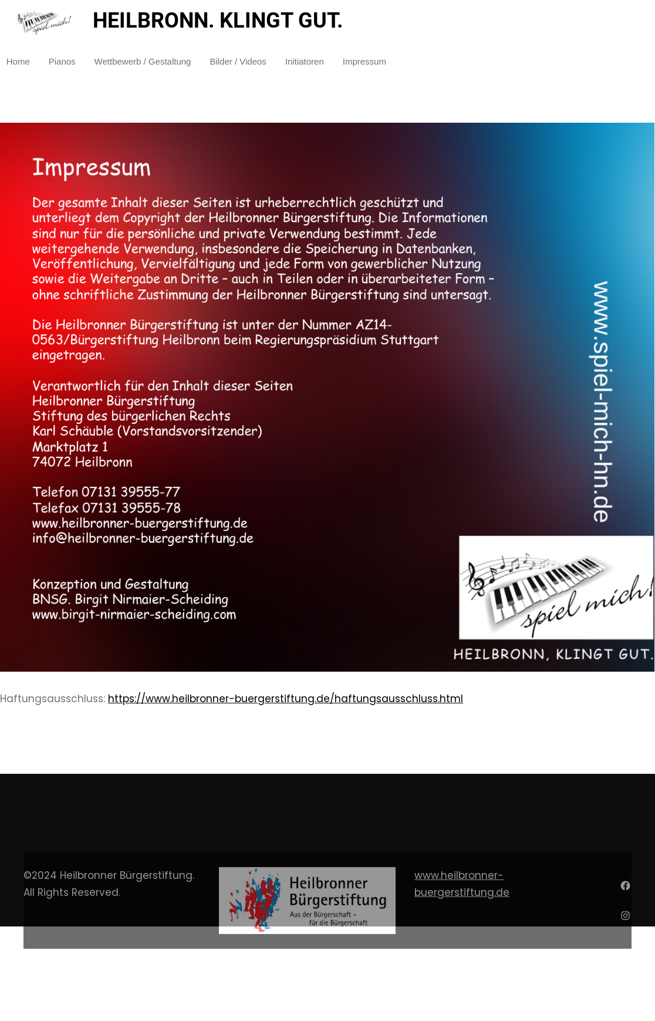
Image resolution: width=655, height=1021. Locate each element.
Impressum (364, 61)
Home (18, 61)
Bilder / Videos (238, 61)
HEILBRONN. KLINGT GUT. (218, 20)
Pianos (62, 61)
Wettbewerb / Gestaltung (142, 61)
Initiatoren (304, 61)
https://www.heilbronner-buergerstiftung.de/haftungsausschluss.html (285, 699)
